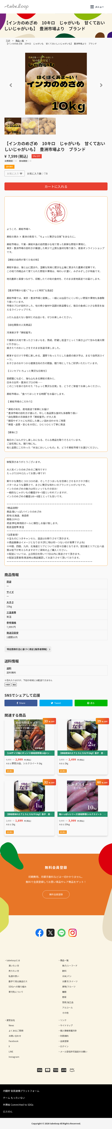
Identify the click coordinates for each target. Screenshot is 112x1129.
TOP (8, 40)
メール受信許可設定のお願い (73, 1052)
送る (91, 702)
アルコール (67, 1007)
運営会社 (11, 1020)
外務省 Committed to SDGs (18, 1104)
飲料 (64, 970)
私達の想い (14, 976)
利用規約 (64, 1036)
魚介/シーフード (69, 965)
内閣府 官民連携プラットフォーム (21, 1091)
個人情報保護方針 (68, 1031)
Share (21, 702)
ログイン (64, 1046)
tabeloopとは (13, 960)
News (11, 1025)
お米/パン (66, 976)
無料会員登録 (56, 894)
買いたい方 (14, 965)
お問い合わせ (15, 1035)
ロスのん (8, 1111)
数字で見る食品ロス (18, 981)
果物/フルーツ (69, 986)
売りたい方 (14, 970)
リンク (63, 1020)
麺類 (64, 991)
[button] (6, 85)
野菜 (64, 997)
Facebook (13, 1041)
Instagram (14, 1056)
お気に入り (14, 173)
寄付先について (16, 991)
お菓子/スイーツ (70, 981)
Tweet (56, 702)
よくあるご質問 (16, 1030)
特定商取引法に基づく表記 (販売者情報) (27, 649)
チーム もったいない (14, 1097)
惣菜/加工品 (67, 1002)
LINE (11, 1051)
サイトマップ (66, 1025)
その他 (65, 1012)
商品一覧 (19, 40)
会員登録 (64, 1041)
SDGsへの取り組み (17, 986)
